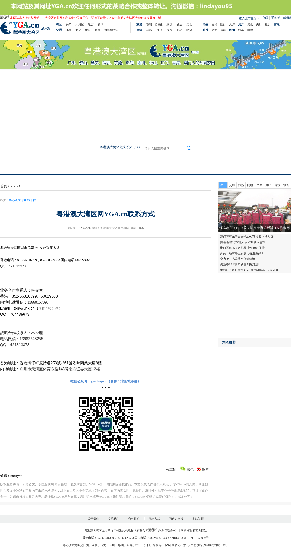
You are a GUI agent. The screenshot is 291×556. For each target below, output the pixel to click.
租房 (268, 24)
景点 (169, 24)
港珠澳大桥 (111, 30)
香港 (178, 545)
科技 (277, 185)
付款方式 (154, 518)
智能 (223, 30)
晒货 (189, 30)
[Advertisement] (146, 106)
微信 (187, 470)
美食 (189, 24)
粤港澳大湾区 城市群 (22, 200)
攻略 (149, 24)
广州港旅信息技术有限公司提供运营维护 (144, 530)
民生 (259, 185)
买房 (259, 24)
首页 (3, 186)
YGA (17, 186)
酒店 (179, 24)
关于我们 (93, 518)
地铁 (68, 30)
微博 (203, 470)
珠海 (103, 545)
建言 (91, 24)
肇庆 (156, 545)
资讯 (100, 24)
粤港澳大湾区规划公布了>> (120, 147)
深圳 (95, 545)
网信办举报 (176, 518)
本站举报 (198, 518)
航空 (78, 30)
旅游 (241, 185)
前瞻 (250, 30)
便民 (214, 24)
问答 (266, 18)
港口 (88, 30)
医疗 (223, 24)
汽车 (241, 30)
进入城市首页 (247, 18)
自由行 (159, 24)
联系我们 (113, 518)
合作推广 (134, 518)
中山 (138, 545)
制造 (286, 185)
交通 (232, 185)
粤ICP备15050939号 (196, 538)
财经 (268, 185)
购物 (250, 185)
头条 (68, 24)
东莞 (130, 545)
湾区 (223, 185)
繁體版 (286, 18)
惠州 (121, 545)
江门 (147, 545)
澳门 (186, 545)
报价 (169, 30)
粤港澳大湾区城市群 (97, 530)
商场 (179, 30)
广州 (86, 545)
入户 (232, 24)
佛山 (112, 545)
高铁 (98, 30)
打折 (159, 30)
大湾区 (79, 24)
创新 (214, 30)
